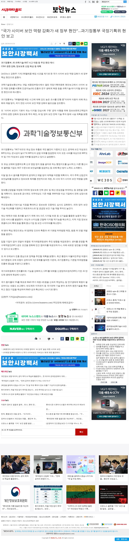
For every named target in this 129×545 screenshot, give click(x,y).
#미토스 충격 (65, 17)
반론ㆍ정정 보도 (121, 539)
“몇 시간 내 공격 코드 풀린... (108, 261)
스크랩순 (121, 286)
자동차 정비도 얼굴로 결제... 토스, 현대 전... (18, 405)
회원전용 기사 (102, 17)
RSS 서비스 (89, 517)
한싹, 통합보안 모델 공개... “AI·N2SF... (16, 414)
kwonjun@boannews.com (65, 534)
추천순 (108, 286)
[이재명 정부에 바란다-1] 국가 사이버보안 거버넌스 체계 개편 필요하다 (31, 352)
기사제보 (18, 1)
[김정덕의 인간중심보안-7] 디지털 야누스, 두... (64, 423)
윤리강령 (55, 517)
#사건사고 (40, 17)
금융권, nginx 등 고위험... (107, 249)
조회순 (96, 286)
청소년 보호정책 (44, 517)
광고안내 (12, 517)
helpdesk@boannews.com (101, 527)
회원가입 (10, 1)
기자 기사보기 (78, 310)
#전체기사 (14, 17)
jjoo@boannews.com (22, 297)
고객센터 (63, 517)
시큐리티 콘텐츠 (119, 17)
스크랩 (25, 1)
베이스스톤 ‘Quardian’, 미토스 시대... (107, 277)
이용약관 (20, 517)
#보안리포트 (52, 17)
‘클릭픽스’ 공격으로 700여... (108, 258)
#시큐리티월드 (27, 17)
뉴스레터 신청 (33, 1)
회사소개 (4, 517)
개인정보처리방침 (31, 517)
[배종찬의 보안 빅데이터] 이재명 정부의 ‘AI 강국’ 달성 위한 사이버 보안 (31, 349)
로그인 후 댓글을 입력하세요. (38, 432)
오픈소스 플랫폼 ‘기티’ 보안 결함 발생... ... (18, 423)
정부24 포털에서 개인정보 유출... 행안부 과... (19, 419)
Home (3, 24)
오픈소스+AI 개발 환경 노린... (109, 252)
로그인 (3, 1)
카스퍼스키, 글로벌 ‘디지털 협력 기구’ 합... (109, 269)
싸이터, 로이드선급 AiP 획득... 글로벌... (108, 280)
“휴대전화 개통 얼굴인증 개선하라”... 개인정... (64, 419)
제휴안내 (71, 517)
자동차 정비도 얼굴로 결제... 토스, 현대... (108, 272)
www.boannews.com (43, 302)
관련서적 (79, 517)
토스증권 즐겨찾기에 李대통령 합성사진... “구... (65, 414)
